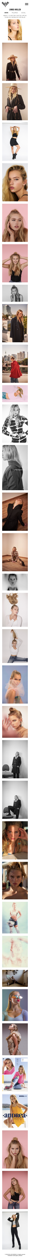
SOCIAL (23, 12)
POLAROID (15, 12)
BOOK (6, 12)
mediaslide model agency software (15, 1255)
